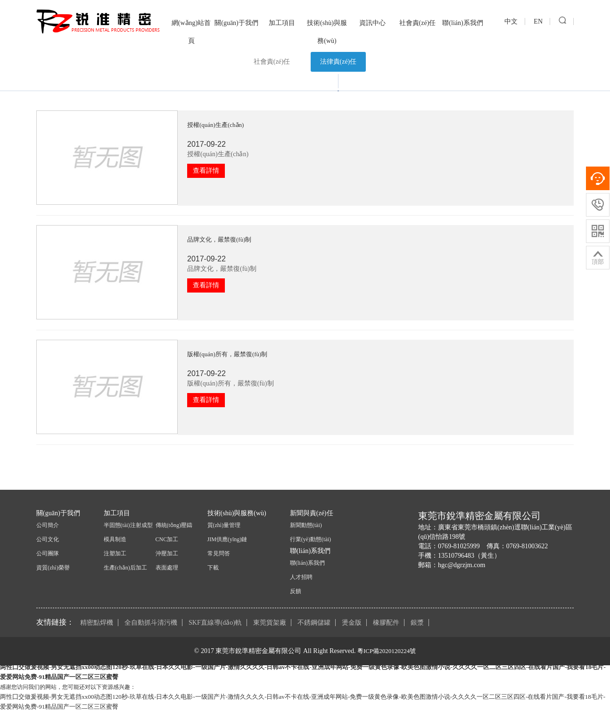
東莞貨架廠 (269, 622)
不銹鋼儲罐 (313, 622)
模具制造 (115, 539)
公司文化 (47, 539)
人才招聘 (301, 577)
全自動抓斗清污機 (150, 622)
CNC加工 (167, 539)
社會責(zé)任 (417, 22)
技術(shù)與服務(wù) (327, 31)
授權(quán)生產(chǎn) (215, 124)
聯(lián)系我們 (462, 22)
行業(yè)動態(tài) (310, 539)
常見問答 (218, 553)
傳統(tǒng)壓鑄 (174, 525)
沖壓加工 (167, 553)
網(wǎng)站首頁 (191, 31)
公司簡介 (47, 525)
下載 (213, 567)
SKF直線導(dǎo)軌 (215, 622)
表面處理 (167, 567)
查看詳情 (206, 170)
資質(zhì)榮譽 (53, 567)
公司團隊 (47, 553)
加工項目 (282, 22)
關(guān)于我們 (236, 22)
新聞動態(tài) (306, 525)
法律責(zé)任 (338, 61)
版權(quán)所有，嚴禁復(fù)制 (227, 354)
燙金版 (352, 622)
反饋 (295, 591)
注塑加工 (115, 553)
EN (538, 21)
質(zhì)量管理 (224, 525)
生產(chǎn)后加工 (125, 567)
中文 (511, 21)
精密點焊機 (96, 622)
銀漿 (417, 622)
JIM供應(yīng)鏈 (227, 539)
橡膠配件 (386, 622)
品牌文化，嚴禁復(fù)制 (219, 239)
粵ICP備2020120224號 (386, 650)
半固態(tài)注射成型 (128, 525)
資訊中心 (372, 22)
